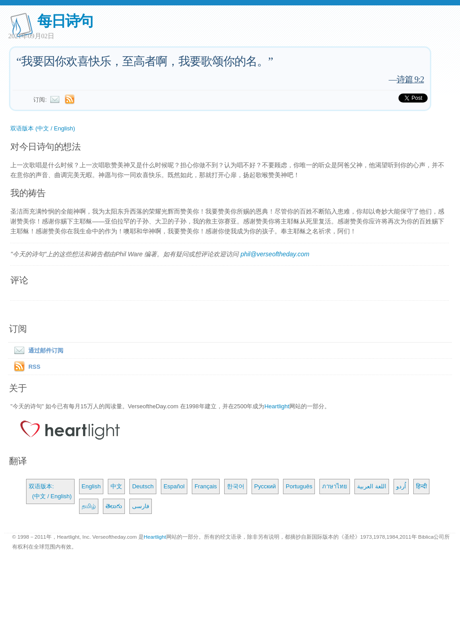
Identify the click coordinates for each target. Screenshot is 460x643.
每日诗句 (65, 21)
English (91, 486)
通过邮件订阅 (36, 350)
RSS (34, 366)
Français (206, 486)
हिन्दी (421, 486)
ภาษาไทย (334, 486)
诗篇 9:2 (410, 79)
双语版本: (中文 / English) (50, 491)
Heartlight (276, 406)
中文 (116, 486)
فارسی (140, 506)
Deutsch (143, 486)
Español (174, 486)
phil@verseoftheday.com (274, 254)
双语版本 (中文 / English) (42, 128)
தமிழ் (89, 506)
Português (299, 486)
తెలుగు (114, 506)
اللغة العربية (371, 486)
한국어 (235, 486)
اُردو (401, 486)
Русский (265, 486)
